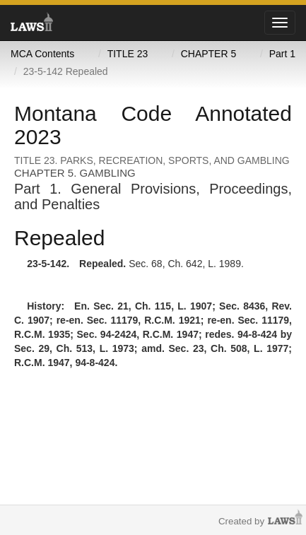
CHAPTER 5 (209, 53)
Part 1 (282, 53)
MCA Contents (42, 53)
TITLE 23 (127, 53)
